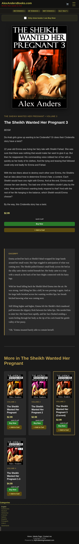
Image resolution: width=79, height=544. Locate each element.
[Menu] (73, 4)
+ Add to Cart (39, 230)
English (3, 507)
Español (4, 519)
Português (4, 521)
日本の (3, 523)
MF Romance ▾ (33, 11)
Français (4, 515)
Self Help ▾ (63, 11)
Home (29, 536)
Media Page (37, 536)
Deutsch (4, 511)
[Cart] (67, 4)
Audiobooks (5, 509)
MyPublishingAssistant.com (44, 540)
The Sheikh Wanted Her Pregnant (13, 409)
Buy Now (39, 224)
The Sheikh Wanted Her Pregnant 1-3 (13, 476)
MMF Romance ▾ (49, 11)
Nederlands (5, 525)
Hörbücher (4, 513)
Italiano (3, 517)
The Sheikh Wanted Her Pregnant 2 (37, 409)
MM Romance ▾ (19, 11)
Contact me (47, 536)
